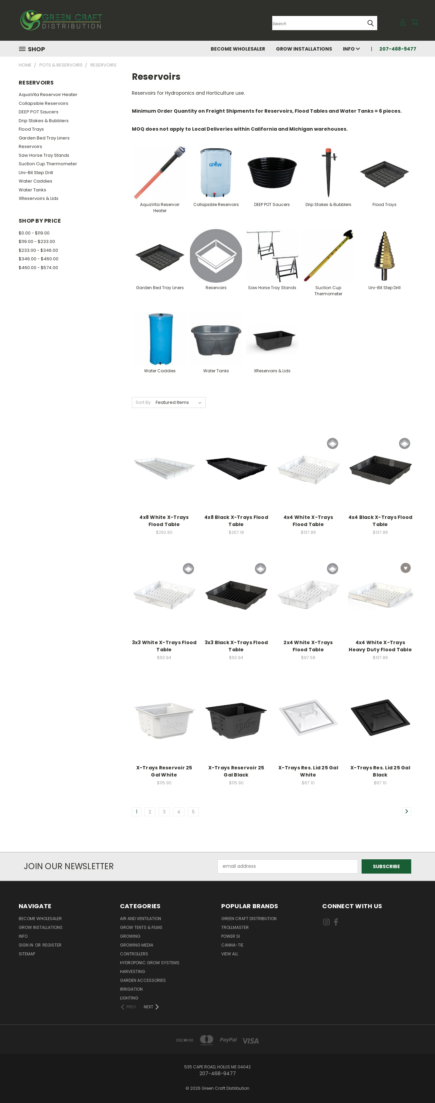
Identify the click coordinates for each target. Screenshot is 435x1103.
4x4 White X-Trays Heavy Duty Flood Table (380, 646)
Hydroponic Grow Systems (149, 963)
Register (52, 945)
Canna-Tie (232, 945)
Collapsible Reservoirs (43, 103)
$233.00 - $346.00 (38, 250)
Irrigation (131, 989)
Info (351, 48)
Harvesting (132, 971)
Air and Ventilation (140, 918)
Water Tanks (32, 190)
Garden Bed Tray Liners (44, 138)
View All (229, 954)
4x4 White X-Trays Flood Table (308, 521)
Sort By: (144, 402)
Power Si (230, 936)
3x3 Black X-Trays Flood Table (236, 646)
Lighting (129, 998)
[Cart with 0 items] (414, 22)
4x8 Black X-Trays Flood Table (236, 521)
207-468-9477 (397, 48)
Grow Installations (304, 48)
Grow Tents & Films (141, 927)
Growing (130, 936)
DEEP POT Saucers (38, 112)
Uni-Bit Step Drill (36, 172)
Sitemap (27, 954)
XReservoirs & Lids (38, 198)
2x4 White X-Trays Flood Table (308, 646)
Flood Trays (31, 129)
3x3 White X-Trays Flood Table (164, 646)
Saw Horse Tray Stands (44, 155)
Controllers (134, 954)
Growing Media (136, 945)
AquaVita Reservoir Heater (48, 94)
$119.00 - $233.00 (37, 241)
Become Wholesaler (238, 48)
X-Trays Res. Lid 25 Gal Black (380, 771)
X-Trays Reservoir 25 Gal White (164, 771)
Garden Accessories (143, 980)
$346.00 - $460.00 (38, 259)
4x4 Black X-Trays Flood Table (380, 521)
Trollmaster (235, 927)
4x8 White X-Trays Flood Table (164, 521)
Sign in (26, 945)
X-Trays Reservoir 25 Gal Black (236, 771)
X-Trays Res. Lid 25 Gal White (308, 771)
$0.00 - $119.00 (34, 233)
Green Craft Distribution (249, 918)
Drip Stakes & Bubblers (44, 120)
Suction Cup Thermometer (48, 164)
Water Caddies (35, 181)
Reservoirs (30, 146)
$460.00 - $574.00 (38, 267)
